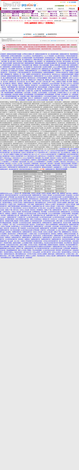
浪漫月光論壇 (14, 145)
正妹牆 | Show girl (40, 186)
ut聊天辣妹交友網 (18, 176)
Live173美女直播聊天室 (13, 109)
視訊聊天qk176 (60, 181)
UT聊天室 (47, 174)
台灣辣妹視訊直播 (23, 114)
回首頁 (5, 8)
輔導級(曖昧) (25, 18)
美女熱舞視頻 (20, 110)
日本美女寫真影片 (13, 138)
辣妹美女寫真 (39, 188)
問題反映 (72, 8)
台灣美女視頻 (49, 110)
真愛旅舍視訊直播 (5, 131)
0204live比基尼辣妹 (50, 176)
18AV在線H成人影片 (45, 103)
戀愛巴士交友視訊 (30, 174)
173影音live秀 (62, 109)
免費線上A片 (49, 147)
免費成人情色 (30, 133)
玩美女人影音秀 (33, 114)
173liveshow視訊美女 (63, 131)
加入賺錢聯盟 (39, 34)
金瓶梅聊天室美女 (48, 107)
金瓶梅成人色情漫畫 (36, 116)
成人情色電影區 (53, 109)
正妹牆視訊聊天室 (18, 184)
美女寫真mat (48, 186)
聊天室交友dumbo (61, 179)
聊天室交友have (60, 191)
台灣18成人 (38, 176)
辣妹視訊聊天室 (44, 109)
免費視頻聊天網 (58, 110)
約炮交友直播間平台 (51, 123)
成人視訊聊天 (15, 105)
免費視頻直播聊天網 (53, 114)
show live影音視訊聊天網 (15, 147)
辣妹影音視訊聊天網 (18, 117)
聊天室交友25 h (17, 181)
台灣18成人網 (28, 188)
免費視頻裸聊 (67, 110)
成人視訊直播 (47, 116)
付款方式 (61, 8)
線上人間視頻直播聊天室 (66, 114)
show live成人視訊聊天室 (20, 129)
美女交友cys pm (60, 184)
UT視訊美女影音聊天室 (23, 112)
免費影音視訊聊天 (18, 179)
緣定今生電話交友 (56, 105)
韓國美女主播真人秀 (35, 112)
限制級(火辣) (15, 18)
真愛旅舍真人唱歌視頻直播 (18, 131)
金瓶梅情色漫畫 (60, 188)
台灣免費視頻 (12, 110)
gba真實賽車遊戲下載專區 (39, 36)
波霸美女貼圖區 (43, 117)
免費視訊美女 (17, 188)
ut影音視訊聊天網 (56, 145)
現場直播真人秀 (19, 107)
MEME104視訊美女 (6, 103)
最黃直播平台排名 (7, 119)
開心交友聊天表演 (56, 119)
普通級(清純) (35, 18)
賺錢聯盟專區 (52, 34)
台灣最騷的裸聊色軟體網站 (69, 129)
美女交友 (37, 191)
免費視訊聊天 (66, 102)
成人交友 (4, 133)
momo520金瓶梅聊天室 (24, 116)
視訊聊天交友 (32, 105)
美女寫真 (15, 191)
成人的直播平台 (10, 107)
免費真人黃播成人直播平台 (69, 119)
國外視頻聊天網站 (15, 135)
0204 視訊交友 (39, 174)
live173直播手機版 (54, 117)
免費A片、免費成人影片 (50, 133)
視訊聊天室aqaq (39, 181)
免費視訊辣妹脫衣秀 (18, 174)
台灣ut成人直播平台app (33, 119)
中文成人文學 (35, 109)
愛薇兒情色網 (27, 103)
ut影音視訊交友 (60, 176)
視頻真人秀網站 (29, 110)
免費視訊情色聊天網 (7, 129)
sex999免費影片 (39, 133)
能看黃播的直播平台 (67, 105)
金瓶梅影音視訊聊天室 (68, 147)
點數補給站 (16, 8)
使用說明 (50, 8)
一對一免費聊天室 (7, 117)
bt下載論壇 (48, 188)
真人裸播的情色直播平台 (43, 105)
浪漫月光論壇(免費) (28, 147)
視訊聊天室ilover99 (50, 184)
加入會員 (39, 8)
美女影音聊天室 (33, 129)
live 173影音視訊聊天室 (32, 131)
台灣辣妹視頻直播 (12, 116)
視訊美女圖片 (49, 102)
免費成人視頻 (64, 128)
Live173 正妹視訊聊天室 (54, 129)
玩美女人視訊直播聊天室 (58, 116)
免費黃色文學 (21, 133)
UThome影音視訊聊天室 (19, 119)
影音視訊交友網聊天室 (57, 112)
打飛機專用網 (68, 107)
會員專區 (28, 8)
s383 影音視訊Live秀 (32, 145)
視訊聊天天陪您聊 (59, 107)
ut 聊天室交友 (49, 181)
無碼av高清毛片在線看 (26, 102)
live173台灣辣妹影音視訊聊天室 (48, 131)
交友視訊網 (59, 174)
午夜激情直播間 (48, 121)
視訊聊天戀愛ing (4, 102)
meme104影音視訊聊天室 (31, 117)
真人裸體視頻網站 (39, 110)
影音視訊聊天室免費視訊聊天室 (33, 107)
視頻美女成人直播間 (11, 114)
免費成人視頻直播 (14, 140)
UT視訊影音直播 (12, 133)
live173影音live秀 (42, 129)
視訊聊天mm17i (29, 184)
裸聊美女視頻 (71, 109)
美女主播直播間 (68, 112)
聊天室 (37, 179)
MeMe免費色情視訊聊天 (6, 142)
